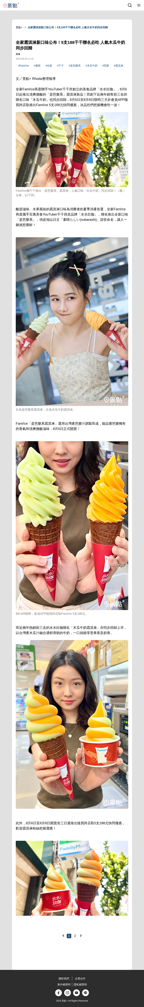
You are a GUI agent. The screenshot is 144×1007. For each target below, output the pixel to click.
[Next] (81, 936)
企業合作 (80, 978)
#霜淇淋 (118, 65)
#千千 (60, 65)
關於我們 (64, 978)
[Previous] (63, 936)
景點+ (19, 27)
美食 (18, 54)
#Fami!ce (23, 65)
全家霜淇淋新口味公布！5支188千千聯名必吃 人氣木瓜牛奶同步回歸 (68, 27)
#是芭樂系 (75, 65)
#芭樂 (105, 65)
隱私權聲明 (80, 984)
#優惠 (37, 65)
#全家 (48, 65)
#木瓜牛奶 (92, 65)
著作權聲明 (63, 984)
